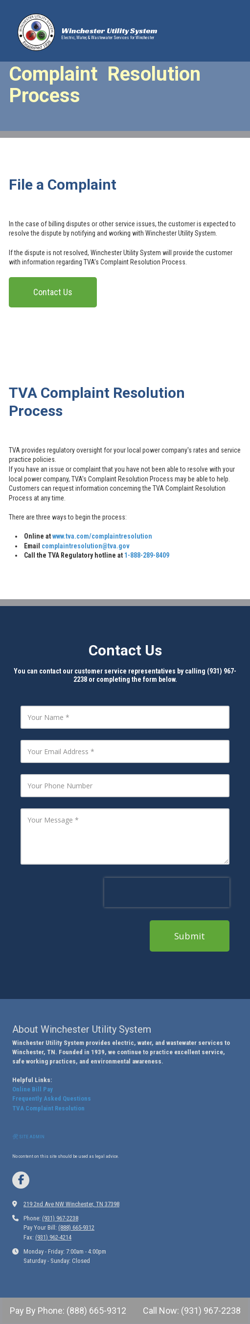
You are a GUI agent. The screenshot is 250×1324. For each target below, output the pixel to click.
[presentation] (166, 892)
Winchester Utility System (109, 30)
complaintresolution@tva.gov (86, 546)
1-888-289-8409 (146, 555)
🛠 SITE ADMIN (28, 1136)
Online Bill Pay (32, 1089)
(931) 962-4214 (53, 1237)
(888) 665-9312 (76, 1227)
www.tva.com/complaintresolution (102, 536)
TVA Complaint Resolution (48, 1108)
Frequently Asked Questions (51, 1098)
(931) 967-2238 (60, 1218)
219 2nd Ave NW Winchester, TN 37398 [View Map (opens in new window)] (71, 1204)
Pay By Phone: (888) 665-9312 (68, 1310)
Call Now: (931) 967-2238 (191, 1310)
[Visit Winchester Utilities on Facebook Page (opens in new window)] (20, 1180)
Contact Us (52, 292)
